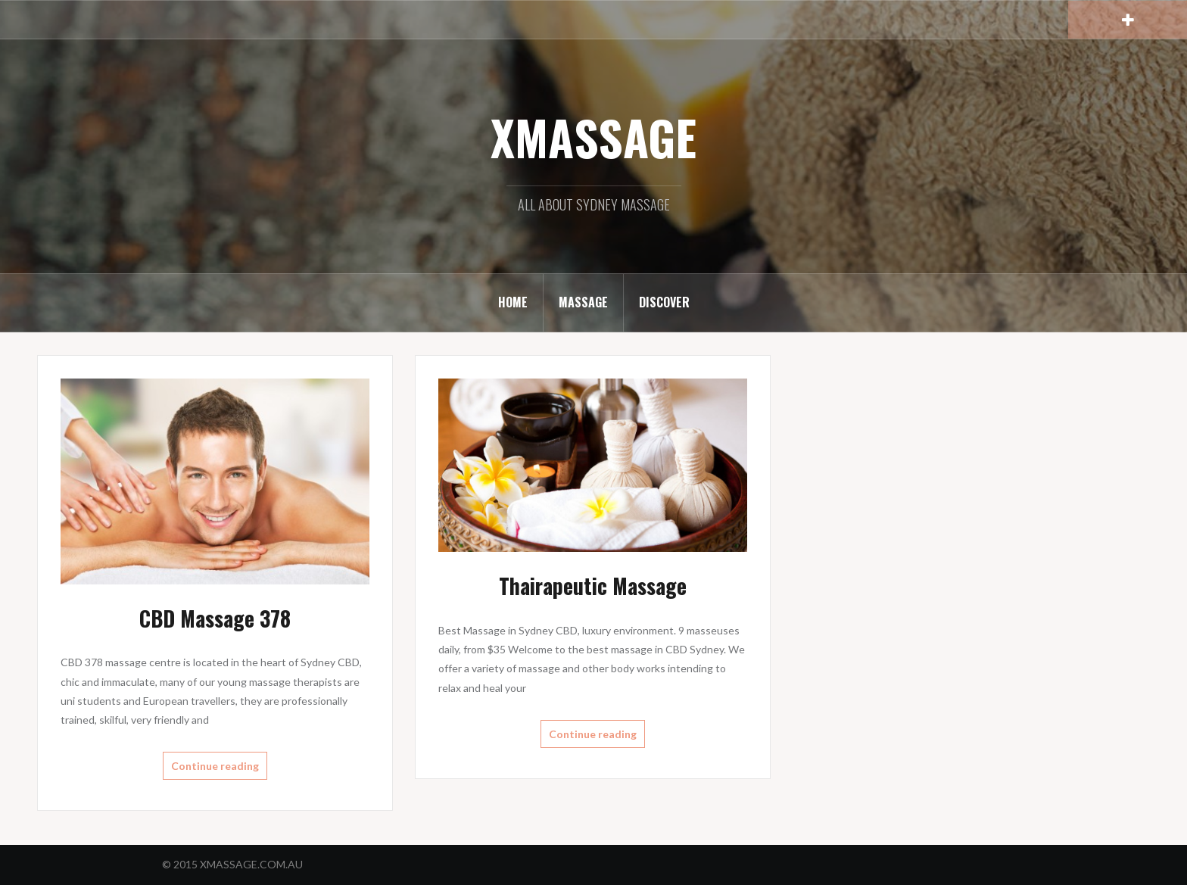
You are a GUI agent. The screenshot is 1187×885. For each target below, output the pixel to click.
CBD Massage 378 (215, 618)
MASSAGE (583, 302)
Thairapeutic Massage (593, 585)
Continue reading (215, 765)
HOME (513, 302)
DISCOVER (664, 302)
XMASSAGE (593, 137)
